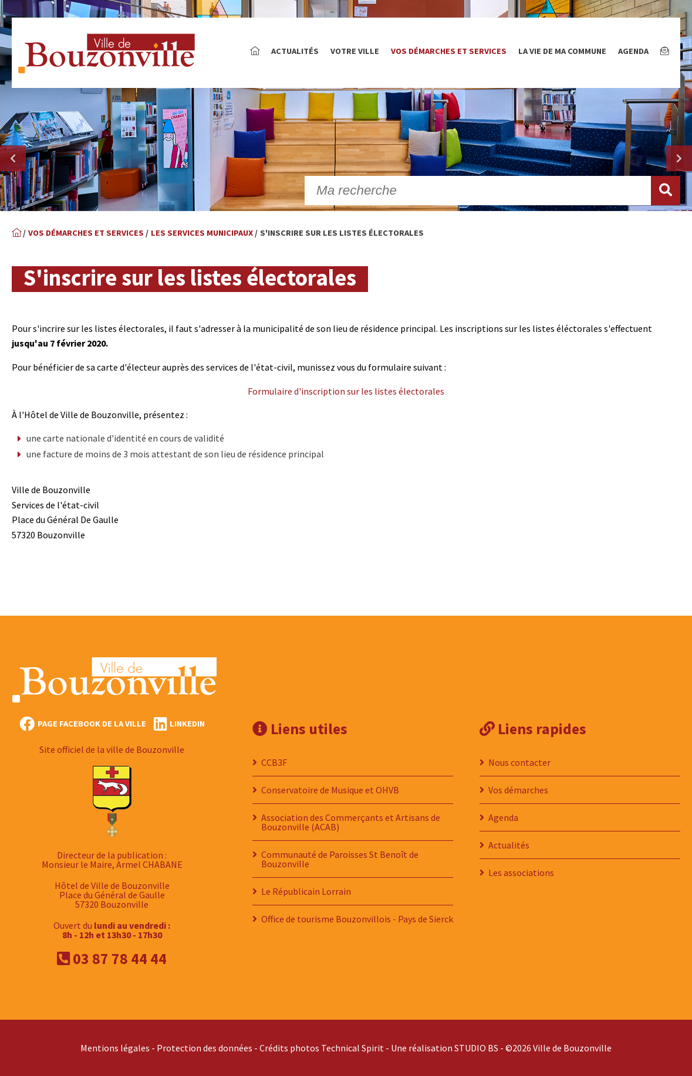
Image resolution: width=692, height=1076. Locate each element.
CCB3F (274, 762)
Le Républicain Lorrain (306, 891)
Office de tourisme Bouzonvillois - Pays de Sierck (357, 919)
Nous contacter (519, 762)
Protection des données (204, 1048)
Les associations (521, 872)
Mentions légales (115, 1048)
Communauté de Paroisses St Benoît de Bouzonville (339, 859)
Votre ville (354, 51)
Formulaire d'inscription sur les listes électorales (346, 391)
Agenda (633, 51)
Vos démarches (518, 790)
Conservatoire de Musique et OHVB (330, 790)
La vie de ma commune (562, 51)
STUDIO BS (476, 1048)
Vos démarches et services (449, 51)
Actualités (295, 51)
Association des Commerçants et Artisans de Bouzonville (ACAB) (350, 822)
